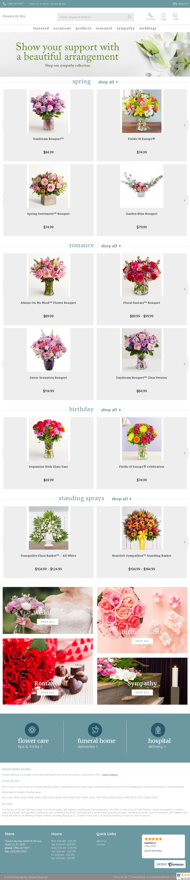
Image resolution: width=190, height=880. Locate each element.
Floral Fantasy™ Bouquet (141, 302)
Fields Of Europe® (141, 139)
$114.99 (48, 391)
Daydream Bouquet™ (48, 139)
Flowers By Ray (14, 16)
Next (185, 125)
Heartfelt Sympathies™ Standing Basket (141, 555)
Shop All (106, 82)
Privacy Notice (138, 877)
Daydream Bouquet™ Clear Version (141, 377)
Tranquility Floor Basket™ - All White (48, 555)
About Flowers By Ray (16, 768)
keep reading (110, 774)
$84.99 (48, 152)
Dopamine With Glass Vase (48, 466)
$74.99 (142, 152)
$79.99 (142, 227)
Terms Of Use (120, 877)
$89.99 (48, 316)
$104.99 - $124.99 (48, 569)
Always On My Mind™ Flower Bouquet (48, 302)
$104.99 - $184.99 (141, 569)
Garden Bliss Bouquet (141, 213)
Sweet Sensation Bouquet (48, 377)
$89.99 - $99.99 (141, 316)
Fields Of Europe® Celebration (141, 466)
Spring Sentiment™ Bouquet (48, 213)
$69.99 (48, 480)
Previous (5, 125)
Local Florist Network (159, 877)
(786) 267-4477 (15, 3)
